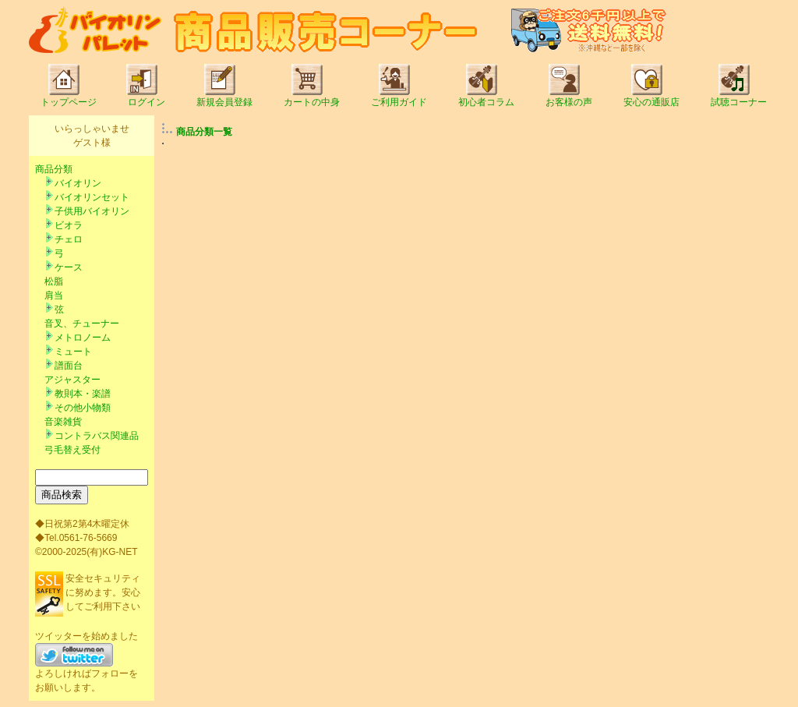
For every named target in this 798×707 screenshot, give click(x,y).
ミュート (73, 351)
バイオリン (78, 183)
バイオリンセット (92, 197)
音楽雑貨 (63, 421)
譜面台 (69, 365)
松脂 (53, 281)
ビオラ (69, 225)
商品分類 (53, 169)
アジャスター (72, 379)
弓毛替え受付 (72, 449)
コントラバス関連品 (97, 435)
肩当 (53, 295)
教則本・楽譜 (83, 393)
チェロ (69, 239)
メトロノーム (83, 337)
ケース (69, 267)
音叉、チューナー (81, 323)
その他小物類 (83, 407)
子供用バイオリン (92, 211)
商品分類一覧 (204, 131)
